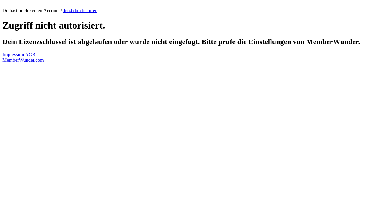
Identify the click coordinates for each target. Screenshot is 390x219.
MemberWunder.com (23, 60)
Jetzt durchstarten (80, 10)
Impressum (13, 54)
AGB (30, 54)
